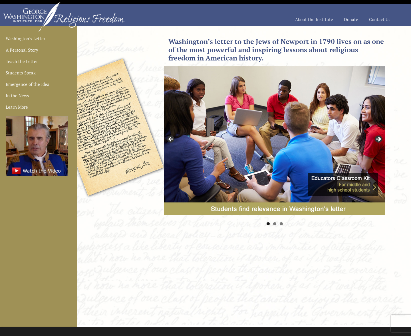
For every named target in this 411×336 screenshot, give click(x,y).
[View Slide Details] (274, 140)
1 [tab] (268, 223)
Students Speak (21, 73)
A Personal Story (22, 50)
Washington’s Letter (25, 39)
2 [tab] (274, 223)
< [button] (171, 139)
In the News (17, 96)
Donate (351, 20)
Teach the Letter (22, 61)
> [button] (378, 139)
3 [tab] (281, 223)
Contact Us (379, 20)
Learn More (17, 107)
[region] (274, 140)
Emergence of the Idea (27, 84)
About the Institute (314, 20)
